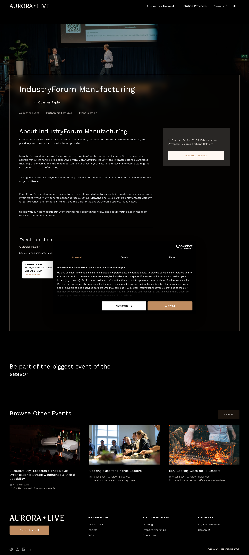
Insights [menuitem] (92, 530)
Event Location (88, 112)
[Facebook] (11, 550)
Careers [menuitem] (203, 530)
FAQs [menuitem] (91, 535)
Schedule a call (29, 530)
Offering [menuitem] (148, 524)
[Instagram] (17, 550)
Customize (124, 305)
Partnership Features (59, 112)
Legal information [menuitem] (209, 524)
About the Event (29, 112)
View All (229, 414)
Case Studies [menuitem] (96, 524)
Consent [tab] (77, 257)
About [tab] (172, 257)
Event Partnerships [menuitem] (154, 530)
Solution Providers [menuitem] (156, 517)
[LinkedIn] (23, 550)
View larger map (33, 274)
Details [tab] (124, 257)
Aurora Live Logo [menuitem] (37, 518)
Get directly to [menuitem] (98, 517)
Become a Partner (196, 155)
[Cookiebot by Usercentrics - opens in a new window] (178, 246)
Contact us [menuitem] (149, 535)
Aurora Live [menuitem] (205, 517)
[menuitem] (161, 6)
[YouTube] (30, 550)
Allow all (170, 305)
